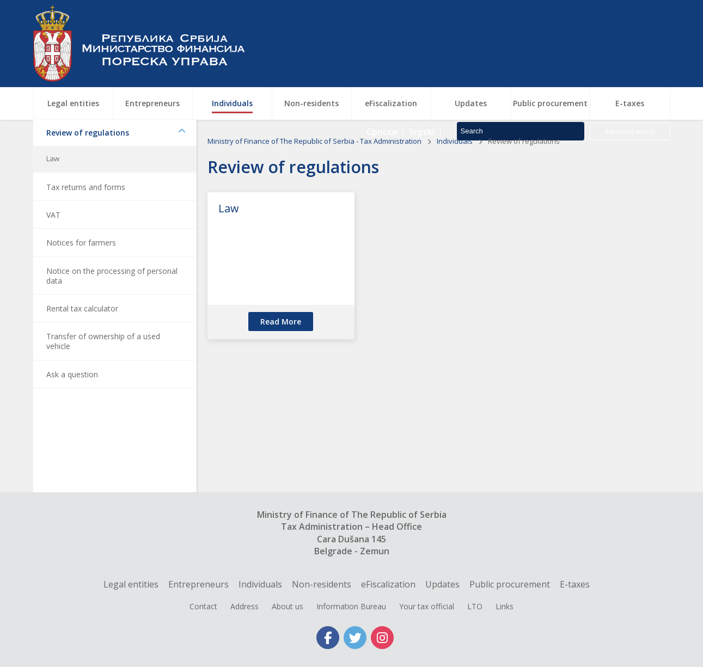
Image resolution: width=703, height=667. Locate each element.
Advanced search (629, 60)
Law (52, 191)
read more (280, 354)
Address (244, 606)
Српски (382, 60)
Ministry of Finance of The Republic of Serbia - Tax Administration (315, 174)
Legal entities (130, 584)
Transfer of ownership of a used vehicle (103, 374)
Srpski (422, 60)
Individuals (455, 174)
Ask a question (72, 407)
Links (505, 606)
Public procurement (509, 584)
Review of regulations (116, 165)
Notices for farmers (81, 275)
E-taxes (575, 584)
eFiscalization (388, 584)
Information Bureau (351, 606)
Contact (203, 606)
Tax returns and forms (85, 220)
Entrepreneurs (198, 584)
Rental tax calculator (82, 341)
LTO (474, 606)
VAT (53, 247)
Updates (442, 584)
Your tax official (426, 606)
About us (287, 606)
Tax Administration (144, 43)
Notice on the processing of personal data (112, 308)
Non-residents (321, 584)
